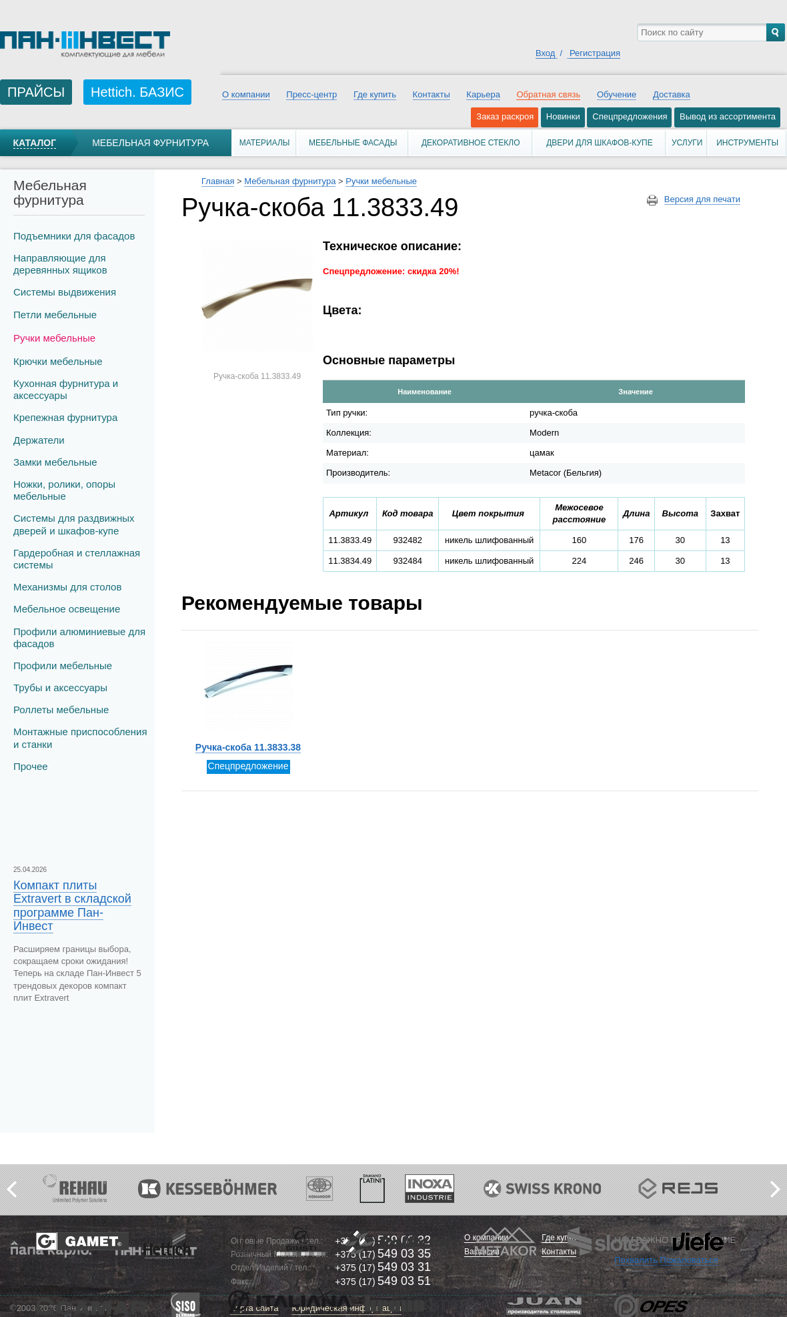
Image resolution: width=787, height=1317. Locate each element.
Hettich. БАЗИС (137, 92)
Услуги (687, 142)
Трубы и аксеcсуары (60, 687)
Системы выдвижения (64, 292)
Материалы (264, 142)
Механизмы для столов (67, 586)
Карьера (483, 94)
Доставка (671, 94)
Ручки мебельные (54, 338)
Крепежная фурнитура (65, 417)
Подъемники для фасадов (74, 236)
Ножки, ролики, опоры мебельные (64, 490)
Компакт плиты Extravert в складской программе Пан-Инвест (72, 906)
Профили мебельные (62, 665)
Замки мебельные (55, 462)
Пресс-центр (311, 94)
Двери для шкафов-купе (599, 142)
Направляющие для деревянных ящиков (60, 264)
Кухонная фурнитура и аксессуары (65, 389)
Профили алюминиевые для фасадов (79, 637)
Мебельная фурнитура (150, 142)
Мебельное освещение (66, 608)
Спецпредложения (629, 116)
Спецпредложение (248, 766)
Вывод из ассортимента (728, 116)
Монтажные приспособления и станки (80, 737)
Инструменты (747, 142)
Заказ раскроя (505, 116)
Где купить (374, 94)
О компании (246, 94)
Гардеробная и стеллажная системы (76, 558)
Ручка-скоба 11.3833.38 (248, 747)
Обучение (616, 94)
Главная (217, 181)
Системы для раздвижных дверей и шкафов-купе (74, 524)
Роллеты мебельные (61, 709)
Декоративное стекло (471, 142)
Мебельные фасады (353, 142)
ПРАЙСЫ (36, 92)
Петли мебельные (55, 314)
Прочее (30, 766)
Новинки (563, 116)
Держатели (39, 440)
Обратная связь (548, 94)
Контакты (431, 94)
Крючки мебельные (58, 361)
